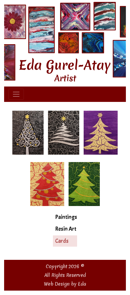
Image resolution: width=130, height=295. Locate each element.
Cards (62, 240)
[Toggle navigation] (16, 94)
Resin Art (65, 228)
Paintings (66, 217)
